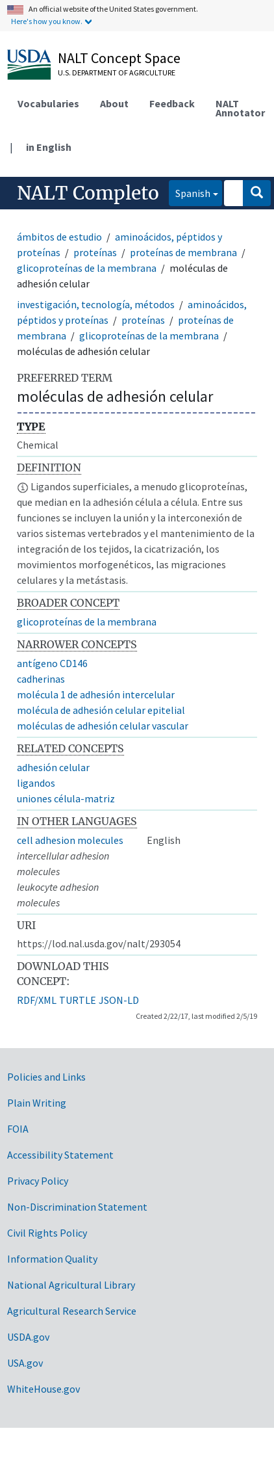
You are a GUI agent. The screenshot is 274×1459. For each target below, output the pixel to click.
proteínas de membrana (183, 252)
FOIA (18, 1128)
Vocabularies (48, 103)
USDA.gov (28, 1336)
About (114, 103)
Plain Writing (36, 1102)
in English (48, 146)
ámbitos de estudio (59, 236)
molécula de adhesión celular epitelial (101, 709)
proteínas (95, 252)
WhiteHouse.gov (43, 1388)
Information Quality (52, 1258)
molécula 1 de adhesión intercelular (96, 694)
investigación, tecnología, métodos (96, 304)
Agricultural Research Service (71, 1310)
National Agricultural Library (71, 1284)
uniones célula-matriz (66, 798)
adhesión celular (53, 767)
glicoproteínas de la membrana (86, 267)
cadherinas (41, 678)
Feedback (172, 103)
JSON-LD (119, 999)
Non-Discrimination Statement (77, 1206)
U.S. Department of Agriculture (116, 72)
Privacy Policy (37, 1180)
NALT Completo (88, 193)
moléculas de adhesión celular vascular (102, 725)
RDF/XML (36, 999)
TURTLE (77, 999)
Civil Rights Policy (47, 1232)
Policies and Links (46, 1076)
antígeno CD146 (52, 663)
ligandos (36, 782)
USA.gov (25, 1362)
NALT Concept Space (119, 58)
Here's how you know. (46, 21)
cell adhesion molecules (70, 840)
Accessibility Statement (60, 1154)
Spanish (189, 192)
